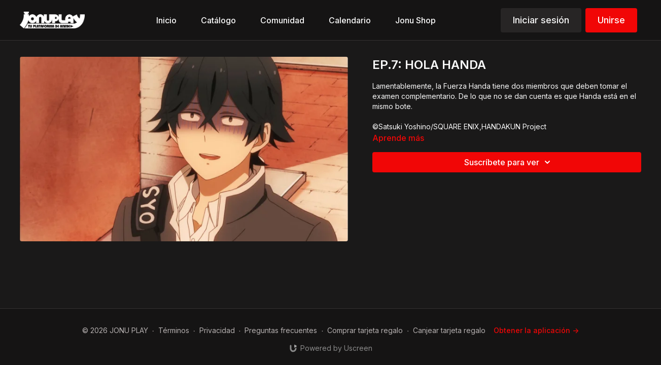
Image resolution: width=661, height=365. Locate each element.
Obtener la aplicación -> (536, 330)
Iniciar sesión (541, 20)
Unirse (611, 20)
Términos (173, 330)
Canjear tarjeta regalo (449, 330)
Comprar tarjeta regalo (365, 330)
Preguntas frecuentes (281, 330)
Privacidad (217, 330)
